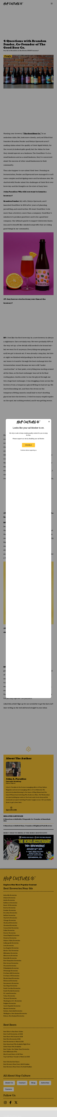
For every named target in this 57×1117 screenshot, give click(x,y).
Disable (28, 445)
